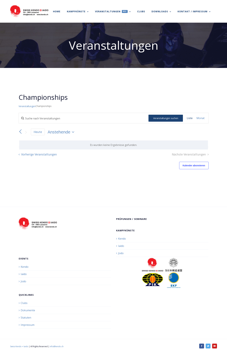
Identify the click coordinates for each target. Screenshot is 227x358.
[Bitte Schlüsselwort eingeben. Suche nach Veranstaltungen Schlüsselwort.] (83, 118)
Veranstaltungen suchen (165, 118)
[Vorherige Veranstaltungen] (20, 132)
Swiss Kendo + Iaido (19, 346)
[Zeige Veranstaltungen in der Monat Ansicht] (200, 118)
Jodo (121, 253)
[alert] (113, 144)
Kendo (122, 238)
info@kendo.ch (56, 346)
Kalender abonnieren (194, 165)
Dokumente (28, 310)
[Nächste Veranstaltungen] (26, 132)
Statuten (26, 317)
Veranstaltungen (27, 106)
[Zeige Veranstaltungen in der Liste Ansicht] (190, 118)
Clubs (24, 303)
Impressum (27, 325)
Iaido (121, 246)
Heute (38, 132)
